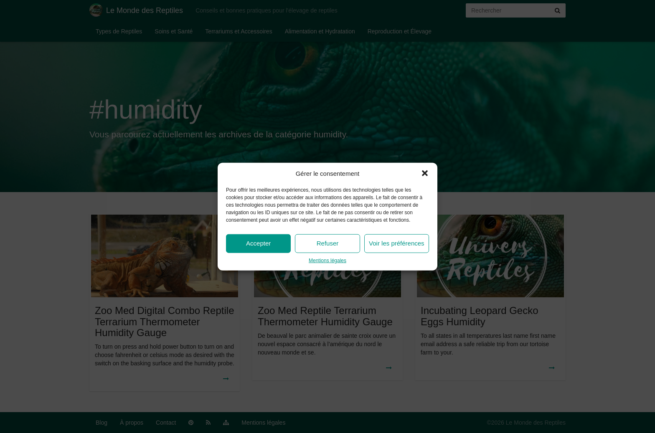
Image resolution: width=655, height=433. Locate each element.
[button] (425, 173)
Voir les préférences (396, 243)
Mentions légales (327, 260)
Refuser (328, 243)
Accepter (258, 243)
